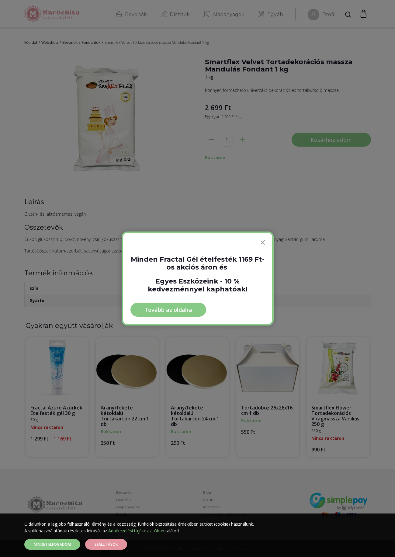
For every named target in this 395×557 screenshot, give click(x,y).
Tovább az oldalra (168, 309)
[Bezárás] (262, 242)
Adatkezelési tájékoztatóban (136, 531)
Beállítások (106, 544)
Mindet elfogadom (52, 544)
